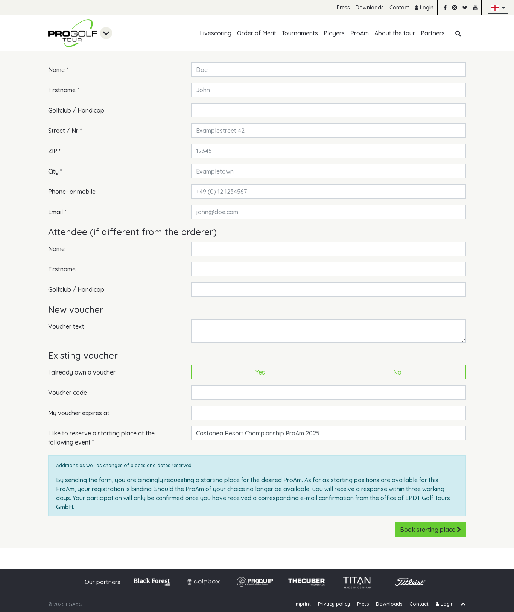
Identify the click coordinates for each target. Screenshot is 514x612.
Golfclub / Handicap (76, 110)
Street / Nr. (65, 130)
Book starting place (430, 529)
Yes (260, 372)
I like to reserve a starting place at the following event (101, 437)
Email (57, 211)
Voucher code (67, 392)
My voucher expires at (78, 413)
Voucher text (66, 326)
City (55, 171)
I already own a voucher (82, 372)
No (397, 372)
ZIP (54, 150)
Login (424, 7)
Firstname (63, 89)
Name (58, 69)
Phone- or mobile (72, 191)
